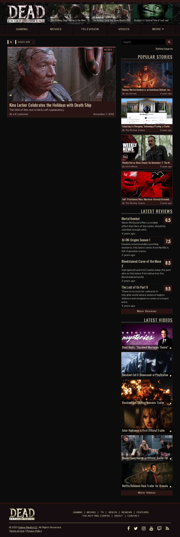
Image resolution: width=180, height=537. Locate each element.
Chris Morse (131, 166)
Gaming (77, 512)
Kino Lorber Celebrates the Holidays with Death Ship (50, 105)
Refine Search (164, 48)
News (108, 50)
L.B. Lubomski (20, 114)
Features (143, 512)
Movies (91, 512)
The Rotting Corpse (135, 130)
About (118, 516)
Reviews (127, 512)
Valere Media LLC (27, 527)
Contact (133, 516)
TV (102, 512)
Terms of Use (16, 530)
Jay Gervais (130, 93)
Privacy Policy (34, 530)
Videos (112, 512)
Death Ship (24, 42)
